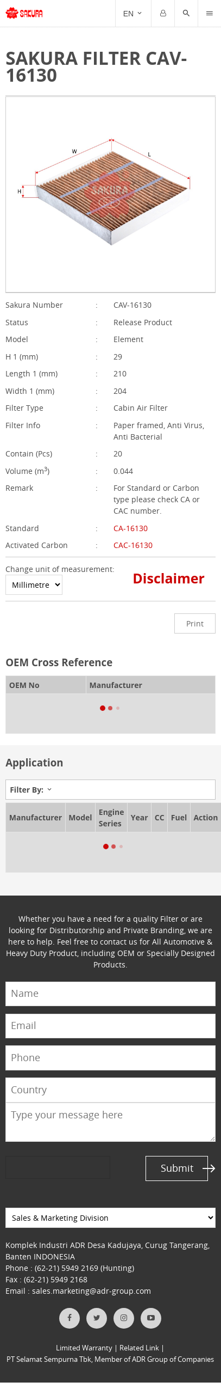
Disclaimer (168, 578)
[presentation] (47, 1167)
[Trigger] (209, 13)
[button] (186, 13)
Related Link (139, 1348)
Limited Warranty (84, 1348)
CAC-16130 (133, 545)
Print (195, 623)
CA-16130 (130, 528)
